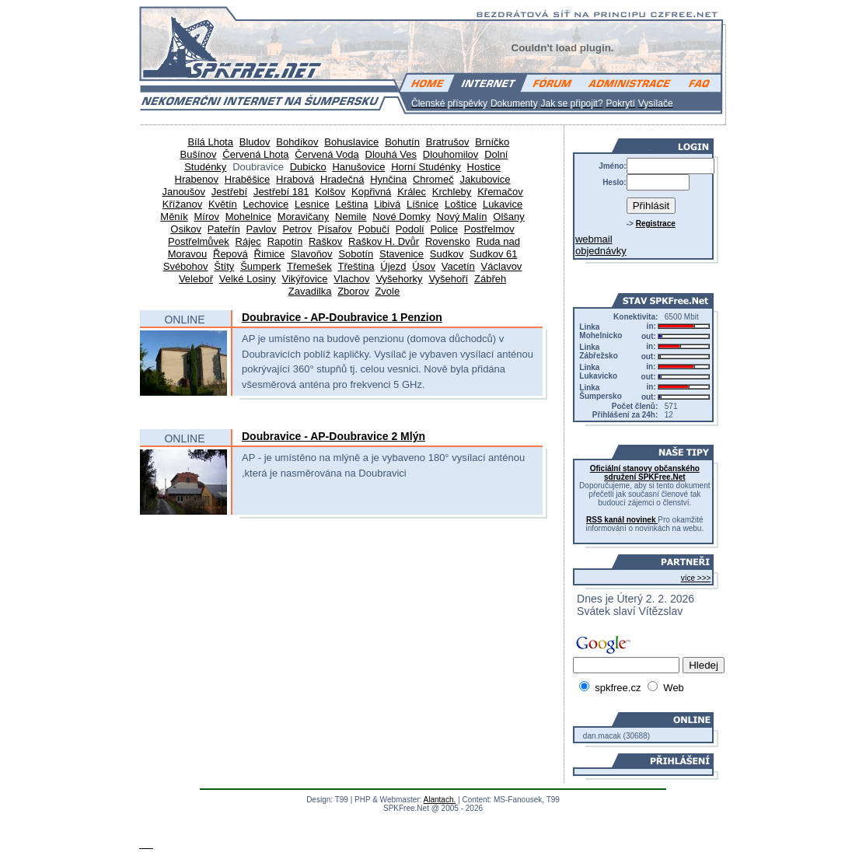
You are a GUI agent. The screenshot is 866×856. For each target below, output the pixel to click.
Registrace (656, 223)
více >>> (696, 578)
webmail (594, 239)
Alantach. (440, 799)
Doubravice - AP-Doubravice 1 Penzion (342, 317)
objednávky (601, 251)
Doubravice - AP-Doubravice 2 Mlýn (333, 436)
